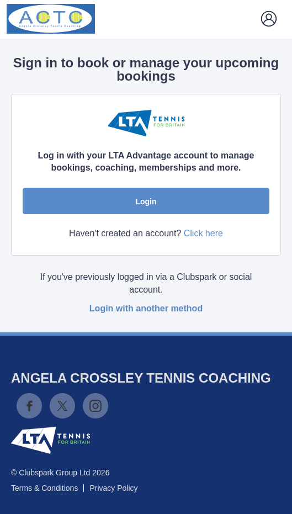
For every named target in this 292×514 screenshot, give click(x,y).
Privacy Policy (113, 488)
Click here (203, 233)
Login (145, 201)
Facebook (29, 405)
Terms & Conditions (44, 488)
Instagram (95, 405)
